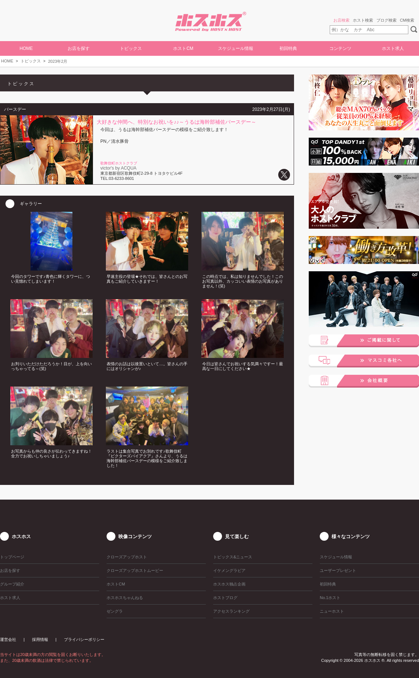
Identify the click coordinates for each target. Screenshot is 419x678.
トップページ (12, 557)
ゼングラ (115, 611)
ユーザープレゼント (338, 570)
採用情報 (40, 639)
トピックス (31, 61)
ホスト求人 (393, 48)
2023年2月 (58, 61)
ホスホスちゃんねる (125, 597)
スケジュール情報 (235, 48)
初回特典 (288, 48)
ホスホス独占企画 (229, 584)
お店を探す (79, 48)
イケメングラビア (229, 570)
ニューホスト (332, 611)
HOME (26, 48)
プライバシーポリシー (84, 639)
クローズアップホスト (127, 557)
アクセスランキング (231, 611)
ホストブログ (225, 597)
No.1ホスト (330, 597)
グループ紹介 (12, 584)
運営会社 (8, 639)
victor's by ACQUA (118, 168)
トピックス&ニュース (232, 557)
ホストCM (183, 48)
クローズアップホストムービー (135, 570)
